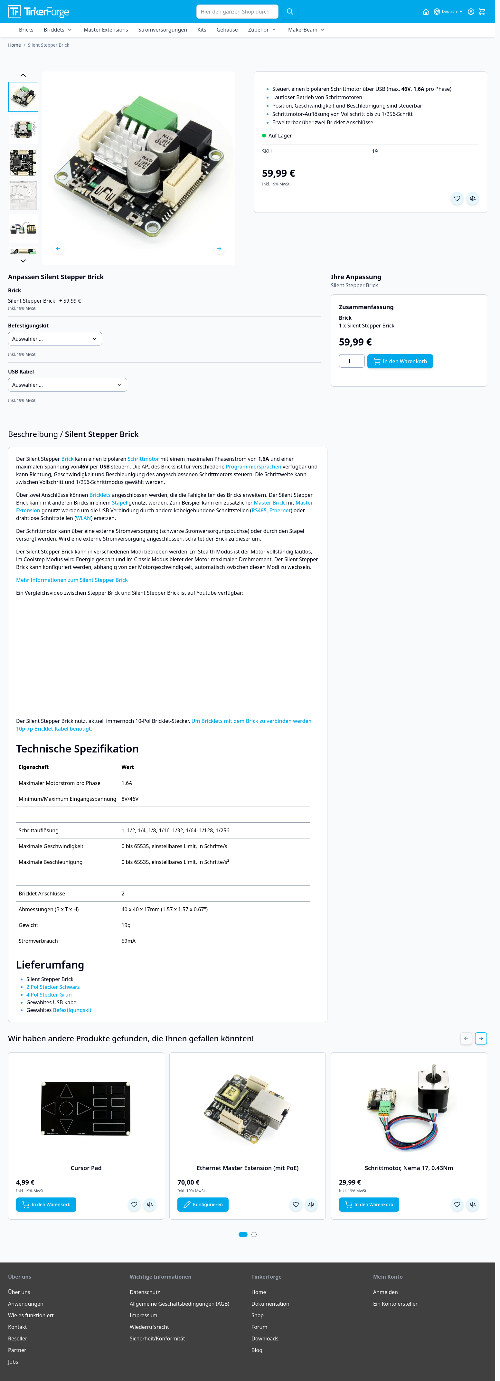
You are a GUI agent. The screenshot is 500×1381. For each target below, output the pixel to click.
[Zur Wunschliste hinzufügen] (457, 198)
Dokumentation (270, 1303)
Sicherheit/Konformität (157, 1338)
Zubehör (258, 29)
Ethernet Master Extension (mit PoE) (248, 1168)
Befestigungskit (72, 1010)
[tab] (243, 1234)
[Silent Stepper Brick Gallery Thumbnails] (23, 168)
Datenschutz (145, 1292)
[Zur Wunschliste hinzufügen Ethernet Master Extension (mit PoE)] (295, 1204)
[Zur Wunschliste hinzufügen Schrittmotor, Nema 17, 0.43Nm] (457, 1204)
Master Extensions (106, 29)
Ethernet (280, 510)
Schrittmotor (143, 458)
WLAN (83, 518)
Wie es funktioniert (31, 1315)
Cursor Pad (86, 1168)
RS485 (259, 510)
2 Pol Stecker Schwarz (53, 986)
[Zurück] (58, 248)
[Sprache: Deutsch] (448, 11)
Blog (256, 1350)
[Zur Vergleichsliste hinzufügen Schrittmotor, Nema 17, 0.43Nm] (472, 1204)
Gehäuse (227, 29)
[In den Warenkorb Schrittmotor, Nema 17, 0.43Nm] (369, 1204)
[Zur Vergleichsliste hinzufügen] (472, 198)
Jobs (13, 1361)
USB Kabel (21, 371)
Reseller (17, 1338)
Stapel (119, 502)
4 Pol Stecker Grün (49, 994)
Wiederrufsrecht (149, 1326)
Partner (17, 1350)
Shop (257, 1315)
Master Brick (269, 502)
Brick (67, 458)
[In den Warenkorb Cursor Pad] (46, 1204)
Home (258, 1292)
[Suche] (290, 12)
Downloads (264, 1338)
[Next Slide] (481, 1038)
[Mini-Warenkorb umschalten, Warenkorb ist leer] (482, 11)
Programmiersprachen (253, 466)
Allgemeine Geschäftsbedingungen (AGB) (179, 1303)
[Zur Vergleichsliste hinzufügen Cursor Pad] (149, 1204)
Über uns (19, 1292)
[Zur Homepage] (14, 45)
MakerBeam (302, 29)
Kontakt (17, 1326)
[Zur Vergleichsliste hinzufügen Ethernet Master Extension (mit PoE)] (311, 1204)
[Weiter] (219, 248)
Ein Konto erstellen (396, 1303)
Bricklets (54, 29)
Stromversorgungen (162, 29)
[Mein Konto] (471, 11)
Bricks (26, 29)
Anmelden (385, 1292)
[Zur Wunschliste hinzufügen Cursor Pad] (134, 1204)
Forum (259, 1326)
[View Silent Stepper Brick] (23, 97)
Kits (201, 29)
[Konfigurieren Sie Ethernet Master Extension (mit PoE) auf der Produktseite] (203, 1204)
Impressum (143, 1315)
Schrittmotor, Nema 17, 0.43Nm (409, 1168)
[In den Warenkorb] (400, 361)
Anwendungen (25, 1303)
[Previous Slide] (466, 1038)
